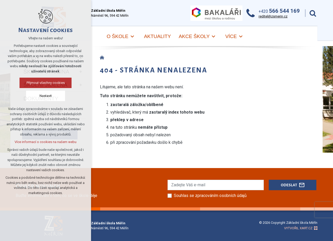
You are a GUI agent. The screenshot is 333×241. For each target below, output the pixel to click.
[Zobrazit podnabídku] (132, 37)
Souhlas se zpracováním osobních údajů (210, 195)
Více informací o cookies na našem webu (45, 142)
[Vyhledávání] (313, 13)
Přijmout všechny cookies (46, 83)
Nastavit (46, 96)
